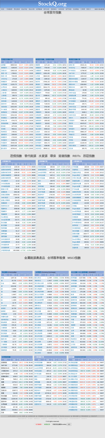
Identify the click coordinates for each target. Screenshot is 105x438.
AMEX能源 (72, 98)
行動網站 (41, 416)
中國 (72, 319)
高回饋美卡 (44, 418)
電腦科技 (4, 208)
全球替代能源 (76, 220)
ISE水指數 (75, 231)
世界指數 (74, 278)
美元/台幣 (38, 319)
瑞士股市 (38, 129)
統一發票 (22, 416)
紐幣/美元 (38, 308)
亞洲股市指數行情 (7, 59)
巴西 (72, 328)
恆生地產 (41, 197)
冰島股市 (38, 115)
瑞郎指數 (4, 236)
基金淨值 (24, 9)
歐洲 (72, 294)
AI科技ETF (84, 418)
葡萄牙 (38, 101)
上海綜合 (4, 90)
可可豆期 (4, 330)
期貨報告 (54, 9)
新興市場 (74, 300)
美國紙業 (4, 203)
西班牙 (38, 98)
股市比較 (46, 9)
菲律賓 (3, 129)
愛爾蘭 (38, 104)
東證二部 (4, 76)
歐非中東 (74, 311)
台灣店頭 (4, 87)
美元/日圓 (38, 311)
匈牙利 (38, 81)
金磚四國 (74, 297)
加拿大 (71, 118)
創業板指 (4, 112)
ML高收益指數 (73, 362)
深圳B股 (3, 101)
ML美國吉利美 (73, 393)
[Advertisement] (20, 36)
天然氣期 (4, 314)
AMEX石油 (72, 107)
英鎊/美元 (38, 280)
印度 (72, 322)
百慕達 (71, 137)
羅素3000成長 (73, 79)
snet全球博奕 (42, 172)
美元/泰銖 (38, 325)
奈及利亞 (38, 148)
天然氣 (74, 206)
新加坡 (3, 126)
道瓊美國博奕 (42, 169)
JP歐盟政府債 (73, 401)
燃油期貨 (4, 322)
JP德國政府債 (73, 410)
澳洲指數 (74, 317)
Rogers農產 (76, 242)
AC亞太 (73, 291)
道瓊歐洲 (4, 192)
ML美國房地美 (73, 390)
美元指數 (4, 222)
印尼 (72, 342)
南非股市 (38, 137)
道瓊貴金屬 (72, 95)
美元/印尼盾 (38, 336)
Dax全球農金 (76, 239)
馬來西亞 (4, 132)
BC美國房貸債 (73, 385)
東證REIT (41, 194)
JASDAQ (4, 79)
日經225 (3, 70)
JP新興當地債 (5, 250)
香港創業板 (4, 123)
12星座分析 (31, 416)
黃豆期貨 (4, 333)
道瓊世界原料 (76, 192)
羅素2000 (72, 87)
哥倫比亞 (71, 134)
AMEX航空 (4, 197)
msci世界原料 (76, 194)
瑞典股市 (38, 120)
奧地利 (38, 84)
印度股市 (4, 143)
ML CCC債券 (73, 376)
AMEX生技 (72, 115)
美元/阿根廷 (38, 350)
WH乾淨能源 (76, 214)
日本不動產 (41, 192)
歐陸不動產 (41, 203)
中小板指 (4, 109)
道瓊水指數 (76, 233)
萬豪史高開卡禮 (22, 418)
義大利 (38, 95)
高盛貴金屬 (76, 181)
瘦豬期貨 (4, 350)
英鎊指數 (4, 228)
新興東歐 (74, 305)
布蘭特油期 (4, 317)
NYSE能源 (72, 101)
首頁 (2, 9)
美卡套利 (30, 418)
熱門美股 (68, 9)
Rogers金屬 (76, 186)
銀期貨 (3, 308)
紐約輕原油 (4, 319)
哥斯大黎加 (72, 145)
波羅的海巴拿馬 (6, 172)
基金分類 (31, 9)
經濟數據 (39, 9)
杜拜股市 (38, 143)
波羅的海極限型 (6, 175)
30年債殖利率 (5, 239)
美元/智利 (38, 353)
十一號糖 (4, 342)
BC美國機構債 (73, 382)
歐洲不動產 (41, 206)
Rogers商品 (76, 175)
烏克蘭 (38, 79)
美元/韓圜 (38, 322)
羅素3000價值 (73, 81)
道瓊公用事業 (5, 200)
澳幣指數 (4, 233)
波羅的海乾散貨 (6, 167)
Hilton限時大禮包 (52, 418)
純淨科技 (75, 225)
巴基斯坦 (4, 145)
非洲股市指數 (50, 59)
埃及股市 (38, 134)
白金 (2, 283)
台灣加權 (4, 84)
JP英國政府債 (73, 404)
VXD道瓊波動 (5, 183)
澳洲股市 (4, 68)
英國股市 (38, 68)
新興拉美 (74, 308)
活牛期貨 (4, 347)
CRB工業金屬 (76, 178)
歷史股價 (17, 9)
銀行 (39, 181)
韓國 (72, 333)
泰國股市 (4, 137)
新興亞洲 (74, 303)
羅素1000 (72, 84)
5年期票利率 (5, 245)
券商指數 (41, 186)
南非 (72, 350)
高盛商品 (75, 169)
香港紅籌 (4, 120)
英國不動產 (41, 200)
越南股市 (4, 134)
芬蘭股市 (38, 118)
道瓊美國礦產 (76, 197)
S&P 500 (71, 73)
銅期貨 (3, 311)
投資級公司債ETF (63, 418)
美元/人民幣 (38, 314)
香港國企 (4, 118)
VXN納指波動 (5, 186)
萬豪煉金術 (37, 418)
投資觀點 (76, 9)
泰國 (72, 336)
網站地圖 (76, 416)
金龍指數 (74, 283)
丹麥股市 (38, 126)
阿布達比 (38, 145)
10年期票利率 (5, 242)
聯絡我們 (94, 416)
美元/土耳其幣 (39, 294)
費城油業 (71, 104)
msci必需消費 (5, 220)
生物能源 (75, 217)
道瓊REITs (41, 208)
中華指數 (74, 280)
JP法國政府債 (73, 407)
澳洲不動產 (41, 189)
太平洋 (73, 289)
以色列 (38, 132)
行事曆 (83, 9)
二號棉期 (4, 344)
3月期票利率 (5, 247)
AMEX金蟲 (72, 93)
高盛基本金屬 (76, 183)
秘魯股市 (71, 143)
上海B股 (3, 95)
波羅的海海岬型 (6, 169)
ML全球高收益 (73, 368)
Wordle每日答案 (51, 416)
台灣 (72, 330)
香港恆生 (4, 115)
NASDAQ (72, 68)
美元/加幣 (38, 342)
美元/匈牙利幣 (39, 291)
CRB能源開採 (76, 200)
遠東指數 (74, 286)
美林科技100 (5, 206)
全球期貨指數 (6, 357)
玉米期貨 (4, 325)
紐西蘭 (3, 65)
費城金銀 (71, 90)
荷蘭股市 (38, 112)
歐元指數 (4, 225)
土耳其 (38, 76)
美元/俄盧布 (38, 289)
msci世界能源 (76, 211)
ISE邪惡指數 (42, 167)
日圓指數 (4, 231)
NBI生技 (71, 112)
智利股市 (71, 129)
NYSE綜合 (72, 70)
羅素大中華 (4, 189)
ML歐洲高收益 (73, 371)
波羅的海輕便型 (6, 178)
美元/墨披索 (38, 347)
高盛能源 (75, 203)
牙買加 (71, 140)
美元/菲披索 (38, 330)
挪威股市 (38, 123)
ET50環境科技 (77, 222)
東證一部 (4, 73)
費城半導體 (72, 109)
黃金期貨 (4, 305)
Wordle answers (65, 416)
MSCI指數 (74, 272)
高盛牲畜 (75, 247)
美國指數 (74, 314)
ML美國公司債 (73, 379)
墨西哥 (71, 123)
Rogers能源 (76, 208)
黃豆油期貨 (4, 336)
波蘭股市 (38, 87)
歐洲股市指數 (40, 59)
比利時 (38, 107)
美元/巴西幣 (38, 344)
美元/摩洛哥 (38, 303)
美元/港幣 (38, 317)
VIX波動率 (4, 181)
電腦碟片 (4, 211)
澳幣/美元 (38, 305)
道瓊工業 (71, 65)
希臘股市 (38, 93)
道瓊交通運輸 (5, 194)
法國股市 (38, 70)
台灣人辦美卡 (12, 416)
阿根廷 (71, 126)
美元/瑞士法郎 (39, 283)
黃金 (2, 278)
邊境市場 (74, 347)
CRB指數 (75, 167)
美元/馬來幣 (38, 333)
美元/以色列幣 (39, 300)
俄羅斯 (38, 65)
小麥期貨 (4, 328)
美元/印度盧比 (39, 339)
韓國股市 (4, 81)
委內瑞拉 (71, 132)
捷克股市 (38, 90)
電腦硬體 (4, 214)
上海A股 (3, 93)
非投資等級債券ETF (74, 418)
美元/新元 (38, 328)
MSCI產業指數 (83, 272)
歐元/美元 (38, 278)
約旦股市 (38, 140)
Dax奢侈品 (4, 217)
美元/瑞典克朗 (39, 286)
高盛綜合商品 (76, 172)
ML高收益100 (73, 374)
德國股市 (38, 73)
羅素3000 (72, 76)
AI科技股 (61, 9)
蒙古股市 (4, 148)
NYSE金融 (41, 178)
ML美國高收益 (73, 365)
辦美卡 (89, 9)
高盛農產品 (76, 245)
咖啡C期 (4, 339)
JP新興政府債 (73, 399)
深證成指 (4, 107)
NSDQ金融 (41, 175)
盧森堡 (38, 109)
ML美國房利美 (73, 387)
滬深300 (3, 104)
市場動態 (9, 9)
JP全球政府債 (73, 396)
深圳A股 (3, 98)
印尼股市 (4, 140)
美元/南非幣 (38, 297)
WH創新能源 (76, 228)
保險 (39, 183)
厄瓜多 (71, 148)
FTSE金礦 (75, 189)
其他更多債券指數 (80, 357)
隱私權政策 (84, 416)
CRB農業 (75, 236)
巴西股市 (71, 120)
